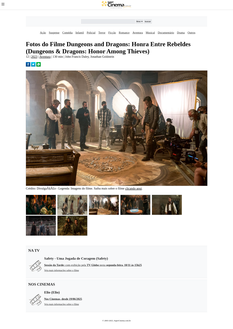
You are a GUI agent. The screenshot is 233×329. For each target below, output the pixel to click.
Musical (150, 32)
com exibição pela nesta (93, 265)
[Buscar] (108, 21)
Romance (124, 32)
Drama (181, 32)
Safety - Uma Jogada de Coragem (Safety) (76, 258)
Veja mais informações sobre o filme (61, 270)
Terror (102, 32)
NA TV (34, 250)
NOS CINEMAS (41, 284)
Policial (91, 32)
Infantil (79, 32)
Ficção (112, 32)
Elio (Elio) (52, 292)
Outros (191, 32)
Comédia (67, 32)
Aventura (137, 32)
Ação (43, 32)
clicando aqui (133, 188)
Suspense (54, 32)
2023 (34, 56)
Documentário (166, 32)
